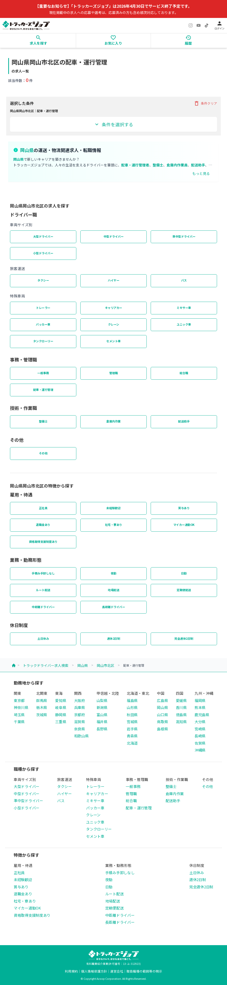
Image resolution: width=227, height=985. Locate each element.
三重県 (60, 721)
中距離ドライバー (43, 607)
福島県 (132, 700)
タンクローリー (43, 341)
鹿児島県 (202, 714)
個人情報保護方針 (94, 971)
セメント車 (113, 341)
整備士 (43, 421)
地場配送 (113, 590)
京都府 (79, 714)
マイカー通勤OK (184, 525)
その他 (43, 453)
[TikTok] (207, 25)
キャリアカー (113, 308)
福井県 (102, 721)
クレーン (113, 324)
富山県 (102, 714)
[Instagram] (191, 25)
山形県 (132, 707)
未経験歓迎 (113, 508)
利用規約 (71, 971)
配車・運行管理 (43, 390)
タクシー (43, 280)
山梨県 (102, 700)
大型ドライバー (43, 236)
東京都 (19, 700)
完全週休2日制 (183, 638)
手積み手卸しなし (43, 573)
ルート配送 (43, 590)
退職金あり (43, 525)
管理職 (113, 373)
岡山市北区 (105, 665)
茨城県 (41, 714)
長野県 (102, 728)
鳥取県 (162, 721)
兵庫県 (79, 707)
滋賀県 (79, 721)
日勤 (184, 573)
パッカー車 (43, 324)
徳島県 (181, 714)
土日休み (43, 638)
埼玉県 (19, 714)
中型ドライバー (114, 236)
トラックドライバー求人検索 (45, 665)
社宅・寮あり (113, 525)
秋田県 (132, 714)
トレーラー (43, 308)
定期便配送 (184, 590)
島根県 (162, 728)
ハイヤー (113, 280)
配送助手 (184, 421)
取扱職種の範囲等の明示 (144, 971)
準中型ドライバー (183, 236)
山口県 (162, 714)
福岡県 (200, 700)
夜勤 (113, 573)
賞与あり (184, 508)
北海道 (132, 743)
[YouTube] (199, 25)
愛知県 (60, 700)
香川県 (181, 707)
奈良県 (79, 728)
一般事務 (43, 373)
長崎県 (200, 735)
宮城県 (132, 721)
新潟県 (102, 707)
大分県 (200, 721)
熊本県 (200, 707)
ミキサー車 (184, 308)
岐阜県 (60, 707)
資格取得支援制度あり (43, 542)
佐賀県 (200, 743)
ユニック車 (184, 324)
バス (184, 280)
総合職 (184, 373)
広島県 (162, 700)
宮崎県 (200, 728)
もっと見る (201, 173)
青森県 (132, 735)
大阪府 (79, 700)
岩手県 (132, 728)
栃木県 (41, 707)
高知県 (181, 721)
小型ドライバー (43, 253)
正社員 (43, 508)
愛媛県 (181, 700)
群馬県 (41, 700)
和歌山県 (81, 735)
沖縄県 (200, 750)
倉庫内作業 (113, 421)
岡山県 (82, 665)
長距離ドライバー (113, 607)
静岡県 (60, 714)
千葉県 (19, 721)
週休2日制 (113, 638)
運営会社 (116, 971)
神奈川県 (21, 707)
